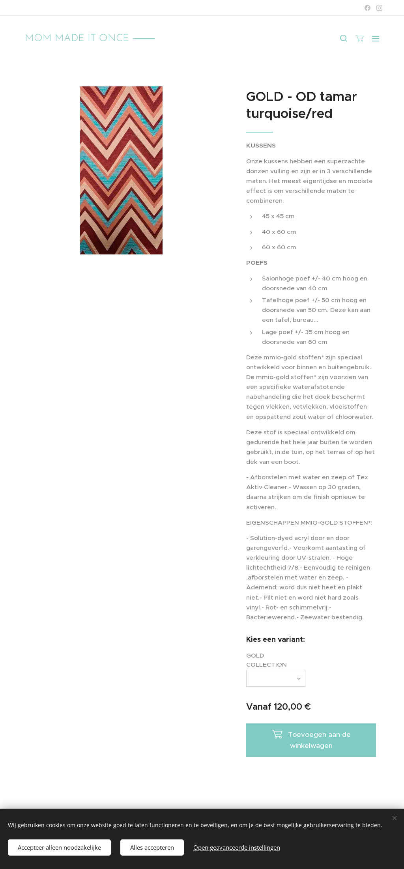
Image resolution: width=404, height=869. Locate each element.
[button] (343, 38)
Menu (375, 38)
